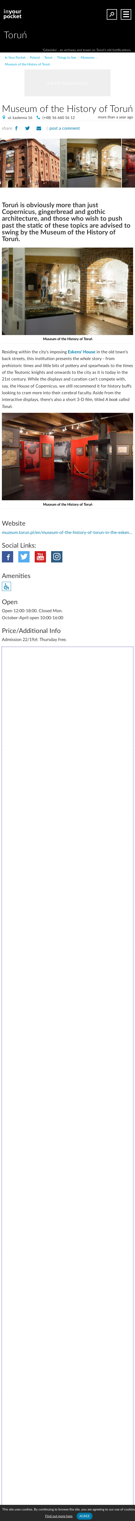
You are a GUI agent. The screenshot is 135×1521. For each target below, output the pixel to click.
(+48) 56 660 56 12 (58, 118)
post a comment (64, 128)
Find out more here (58, 1516)
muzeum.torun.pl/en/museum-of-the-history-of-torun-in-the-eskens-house (67, 532)
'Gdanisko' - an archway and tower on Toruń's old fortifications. (86, 50)
